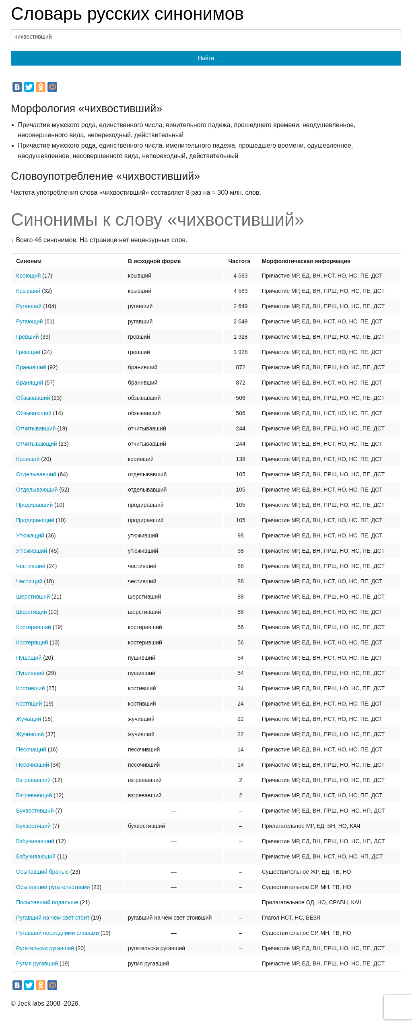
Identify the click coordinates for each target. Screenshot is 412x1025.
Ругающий (29, 321)
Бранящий (29, 382)
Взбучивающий (36, 856)
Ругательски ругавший (45, 948)
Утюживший (31, 550)
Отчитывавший (36, 428)
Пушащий (28, 658)
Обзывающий (34, 413)
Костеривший (33, 627)
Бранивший (31, 367)
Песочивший (32, 765)
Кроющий (28, 275)
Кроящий (27, 459)
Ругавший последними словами (57, 933)
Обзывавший (33, 398)
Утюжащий (30, 535)
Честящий (29, 581)
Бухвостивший (35, 810)
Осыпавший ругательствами (53, 887)
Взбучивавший (35, 841)
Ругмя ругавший (37, 963)
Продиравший (34, 505)
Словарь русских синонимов (127, 13)
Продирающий (35, 520)
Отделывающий (37, 489)
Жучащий (28, 719)
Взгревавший (33, 780)
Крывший (28, 291)
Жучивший (30, 734)
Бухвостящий (33, 826)
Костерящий (32, 642)
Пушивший (30, 673)
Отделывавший (36, 474)
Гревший (27, 336)
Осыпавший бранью (42, 872)
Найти (206, 58)
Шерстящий (31, 612)
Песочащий (31, 749)
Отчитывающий (36, 443)
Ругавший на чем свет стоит (52, 917)
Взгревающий (34, 795)
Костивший (30, 688)
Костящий (29, 703)
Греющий (28, 352)
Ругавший (28, 306)
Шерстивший (33, 596)
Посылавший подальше (47, 902)
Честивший (30, 566)
